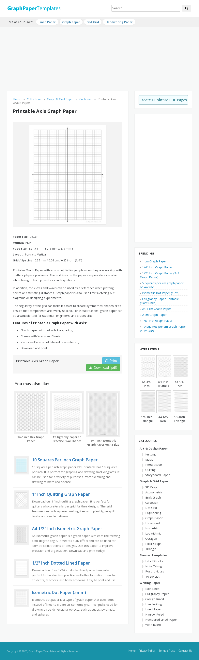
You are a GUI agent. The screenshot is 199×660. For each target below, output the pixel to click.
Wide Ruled (153, 625)
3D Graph (151, 487)
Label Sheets (154, 561)
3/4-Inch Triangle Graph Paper (163, 387)
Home (132, 650)
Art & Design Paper (154, 448)
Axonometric (153, 492)
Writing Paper (150, 583)
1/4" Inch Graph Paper (157, 267)
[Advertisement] (99, 57)
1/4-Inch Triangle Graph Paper (147, 423)
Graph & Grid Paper (154, 481)
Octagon (151, 538)
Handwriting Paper (119, 22)
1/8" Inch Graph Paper (157, 320)
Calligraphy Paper (157, 594)
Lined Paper (47, 22)
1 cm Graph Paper (154, 261)
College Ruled (154, 599)
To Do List (152, 576)
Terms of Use (167, 650)
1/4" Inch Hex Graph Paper (30, 439)
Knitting (150, 454)
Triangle (150, 549)
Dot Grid (93, 22)
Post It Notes (154, 571)
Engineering (153, 513)
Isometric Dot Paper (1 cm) (160, 293)
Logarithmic (153, 533)
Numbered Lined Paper (161, 619)
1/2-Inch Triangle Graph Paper (179, 423)
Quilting (150, 470)
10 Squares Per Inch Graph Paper (65, 460)
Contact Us (185, 650)
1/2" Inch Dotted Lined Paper (61, 563)
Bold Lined (152, 589)
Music (149, 459)
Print (111, 360)
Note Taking (153, 566)
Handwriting (153, 604)
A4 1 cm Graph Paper (156, 309)
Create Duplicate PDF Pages (163, 99)
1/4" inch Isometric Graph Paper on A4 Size (103, 442)
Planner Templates (153, 555)
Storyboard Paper (157, 475)
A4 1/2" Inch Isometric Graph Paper (67, 528)
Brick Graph (153, 497)
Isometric (151, 528)
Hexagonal (152, 523)
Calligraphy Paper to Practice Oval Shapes (67, 439)
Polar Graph (153, 544)
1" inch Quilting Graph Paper (61, 494)
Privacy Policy (147, 650)
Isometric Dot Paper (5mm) (59, 592)
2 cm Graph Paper (154, 315)
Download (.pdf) (103, 367)
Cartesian (151, 502)
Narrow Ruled (154, 614)
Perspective (153, 465)
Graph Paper (71, 22)
